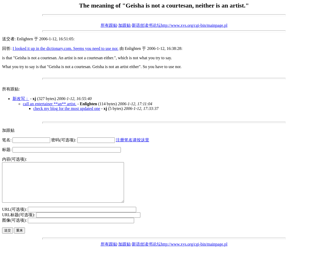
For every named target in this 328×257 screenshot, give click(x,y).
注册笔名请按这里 (132, 140)
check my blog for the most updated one (66, 108)
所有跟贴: (11, 89)
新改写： (20, 98)
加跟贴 (124, 25)
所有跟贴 (109, 25)
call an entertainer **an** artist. (49, 104)
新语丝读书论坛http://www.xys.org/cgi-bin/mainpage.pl (179, 25)
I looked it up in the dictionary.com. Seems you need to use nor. (65, 48)
